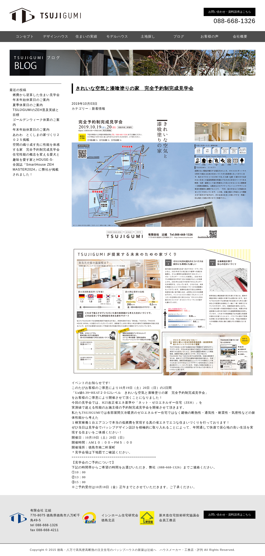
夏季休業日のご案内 (28, 105)
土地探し (148, 36)
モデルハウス (117, 36)
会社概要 (240, 36)
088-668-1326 (234, 20)
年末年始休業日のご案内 (31, 100)
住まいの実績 (86, 36)
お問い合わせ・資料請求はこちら (229, 11)
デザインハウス (55, 36)
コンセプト (25, 36)
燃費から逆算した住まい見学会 (36, 95)
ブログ (178, 36)
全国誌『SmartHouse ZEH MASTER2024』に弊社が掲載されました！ (36, 169)
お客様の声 (210, 36)
